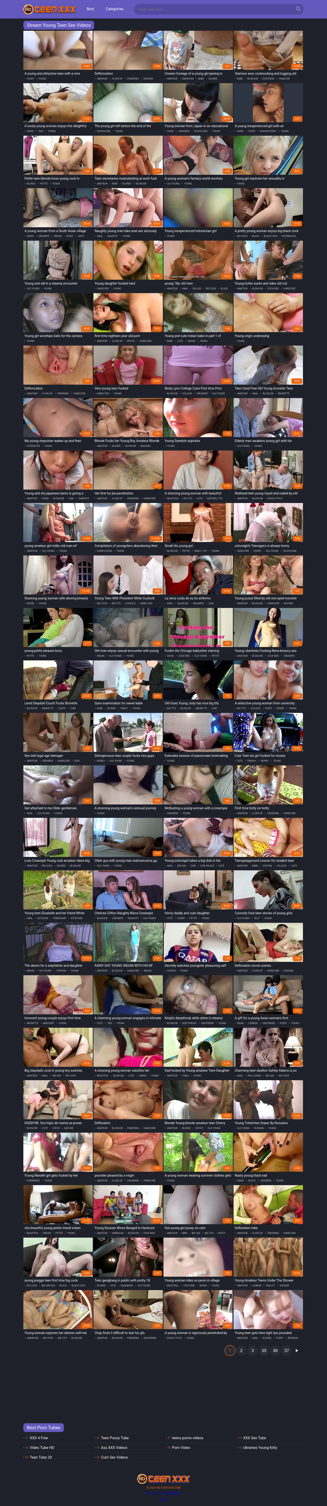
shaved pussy (268, 131)
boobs (30, 603)
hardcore (103, 288)
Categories (114, 9)
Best (90, 9)
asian (30, 131)
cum (71, 498)
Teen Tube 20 (41, 1457)
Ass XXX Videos (114, 1447)
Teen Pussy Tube (115, 1438)
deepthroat (189, 1023)
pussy (30, 78)
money (101, 761)
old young (173, 183)
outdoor (42, 918)
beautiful (173, 498)
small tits (200, 551)
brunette (284, 393)
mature (288, 603)
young (42, 78)
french (251, 761)
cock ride (273, 288)
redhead (293, 1338)
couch (62, 708)
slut (257, 918)
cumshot (83, 498)
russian (148, 78)
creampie (43, 236)
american (188, 78)
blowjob (252, 78)
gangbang (126, 1285)
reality (270, 1285)
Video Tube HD (42, 1447)
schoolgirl (104, 131)
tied (109, 1023)
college (187, 393)
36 (275, 1350)
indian (58, 236)
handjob (284, 78)
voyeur (171, 970)
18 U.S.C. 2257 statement (163, 1493)
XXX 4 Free (39, 1438)
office (199, 1128)
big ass (197, 288)
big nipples (48, 1285)
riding (203, 1285)
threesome (59, 918)
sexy (77, 761)
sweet (124, 708)
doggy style (274, 498)
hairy (240, 131)
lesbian (257, 1285)
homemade (33, 1180)
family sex (103, 393)
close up (117, 78)
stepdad (61, 970)
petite (44, 183)
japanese (184, 131)
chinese (253, 1023)
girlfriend (207, 1023)
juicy (81, 236)
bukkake (146, 446)
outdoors (77, 918)
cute (180, 341)
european (268, 78)
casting (267, 866)
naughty (113, 236)
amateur (102, 78)
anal (100, 236)
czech (56, 1128)
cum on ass (207, 866)
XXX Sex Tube (254, 1438)
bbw (184, 1233)
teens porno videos (187, 1438)
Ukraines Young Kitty (260, 1447)
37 (286, 1350)
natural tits (214, 498)
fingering (133, 78)
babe (201, 78)
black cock (271, 236)
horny (257, 551)
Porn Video (181, 1447)
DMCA (163, 1499)
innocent (48, 1023)
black (255, 236)
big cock (242, 236)
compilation (104, 551)
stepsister (33, 446)
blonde (213, 78)
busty (221, 1233)
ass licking (254, 1075)
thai (40, 131)
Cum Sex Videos (114, 1457)
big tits (187, 498)
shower (284, 1285)
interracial (289, 236)
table (185, 1075)
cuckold (130, 603)
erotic (131, 341)
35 (264, 1350)
